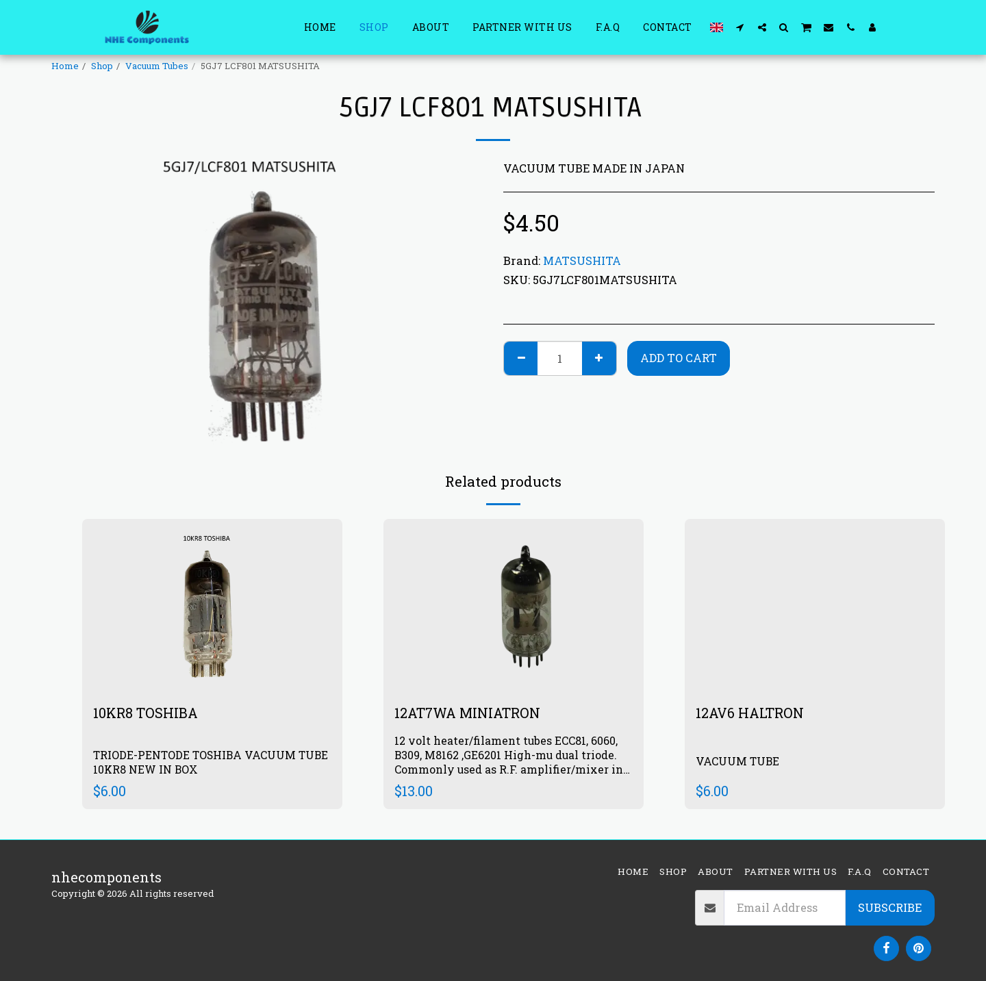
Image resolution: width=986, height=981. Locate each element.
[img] (513, 605)
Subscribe (890, 907)
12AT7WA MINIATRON (469, 713)
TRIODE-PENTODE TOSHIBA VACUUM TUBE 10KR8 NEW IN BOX (211, 761)
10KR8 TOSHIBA (146, 713)
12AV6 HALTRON (750, 713)
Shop (102, 66)
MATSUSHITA (582, 260)
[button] (740, 27)
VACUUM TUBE (738, 760)
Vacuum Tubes (156, 66)
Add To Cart (678, 358)
